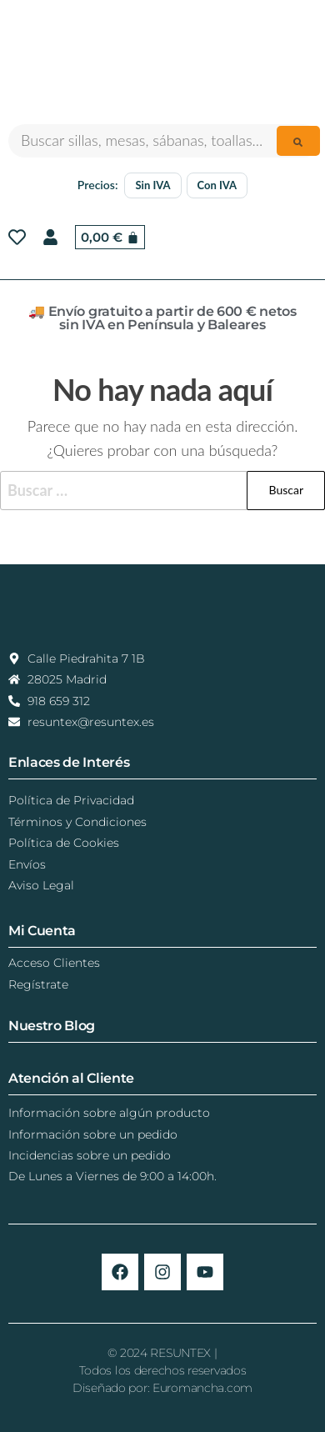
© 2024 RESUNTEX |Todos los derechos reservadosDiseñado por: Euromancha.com (162, 1370)
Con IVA (218, 185)
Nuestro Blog (51, 1026)
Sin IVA (152, 185)
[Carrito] (110, 237)
